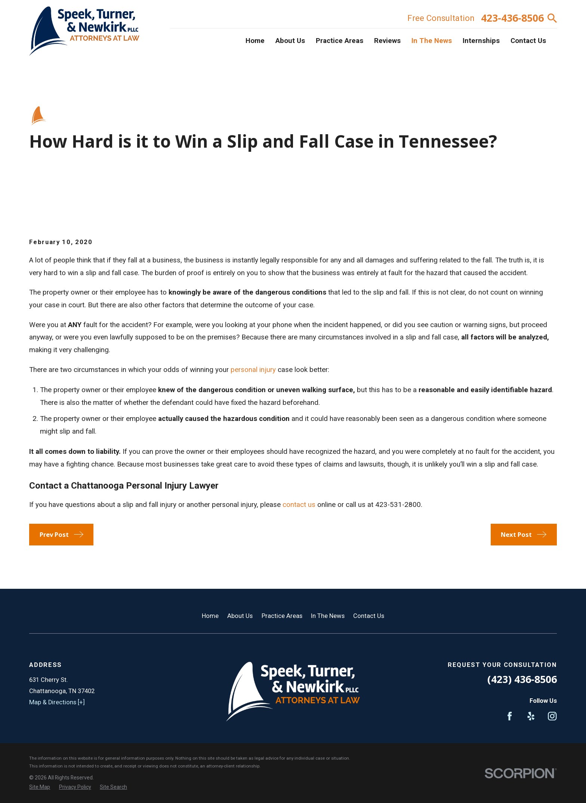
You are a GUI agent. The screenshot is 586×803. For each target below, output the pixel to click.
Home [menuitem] (255, 41)
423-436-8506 (512, 18)
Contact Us (368, 615)
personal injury (253, 370)
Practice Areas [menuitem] (339, 41)
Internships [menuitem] (481, 41)
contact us (299, 505)
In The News (328, 615)
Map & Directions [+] (57, 702)
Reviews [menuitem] (387, 41)
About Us (240, 615)
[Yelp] (531, 716)
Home (210, 615)
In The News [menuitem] (431, 41)
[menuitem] (39, 787)
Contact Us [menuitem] (528, 41)
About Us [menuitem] (290, 41)
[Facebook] (509, 716)
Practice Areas (282, 615)
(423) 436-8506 (522, 679)
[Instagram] (552, 716)
